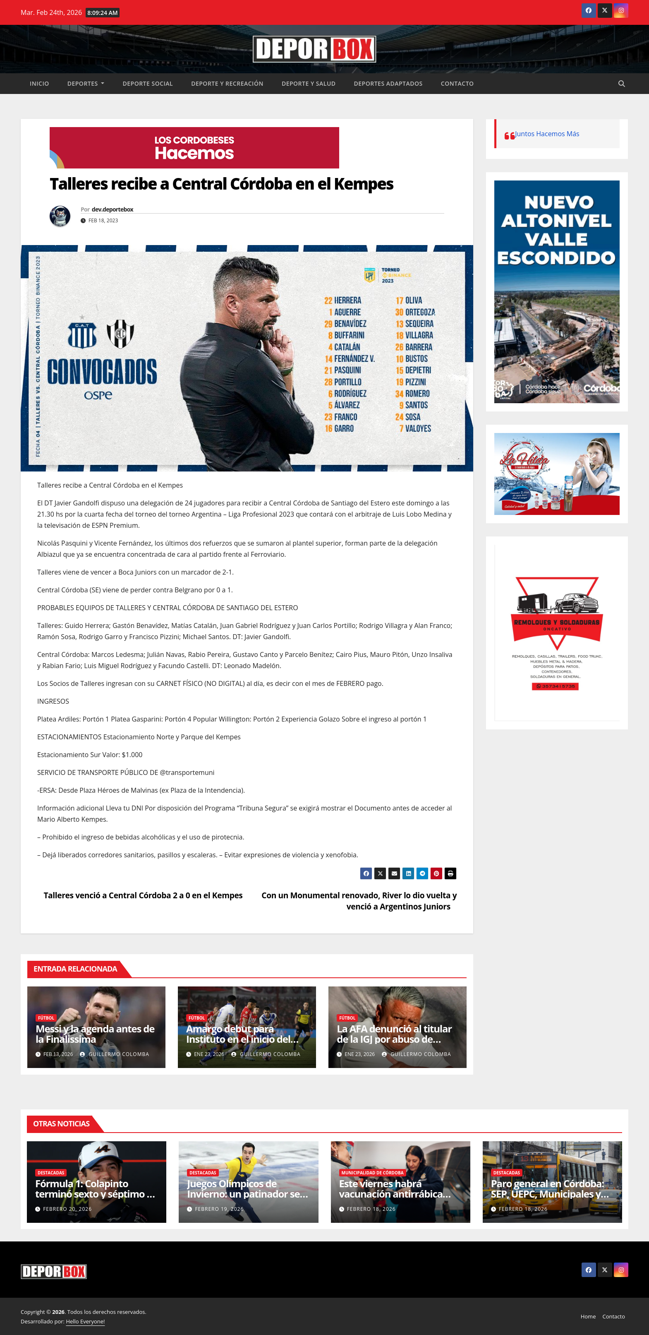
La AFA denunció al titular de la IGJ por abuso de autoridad (394, 1039)
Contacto (457, 83)
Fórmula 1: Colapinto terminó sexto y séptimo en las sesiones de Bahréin (96, 1193)
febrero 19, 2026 (219, 1208)
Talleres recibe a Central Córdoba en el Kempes (223, 183)
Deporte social (147, 83)
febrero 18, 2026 (371, 1208)
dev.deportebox (112, 209)
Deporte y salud (309, 83)
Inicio (39, 83)
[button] (621, 83)
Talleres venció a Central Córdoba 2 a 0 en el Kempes (140, 895)
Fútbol (46, 1018)
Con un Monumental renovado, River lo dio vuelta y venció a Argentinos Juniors (359, 901)
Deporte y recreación (227, 83)
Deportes (86, 83)
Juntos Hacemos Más (547, 133)
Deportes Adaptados (388, 83)
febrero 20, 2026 (67, 1208)
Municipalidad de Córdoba (373, 1173)
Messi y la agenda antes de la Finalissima (95, 1034)
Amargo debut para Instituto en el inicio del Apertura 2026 (238, 1039)
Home (588, 1316)
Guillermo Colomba (114, 1054)
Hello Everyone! (85, 1321)
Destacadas (51, 1173)
